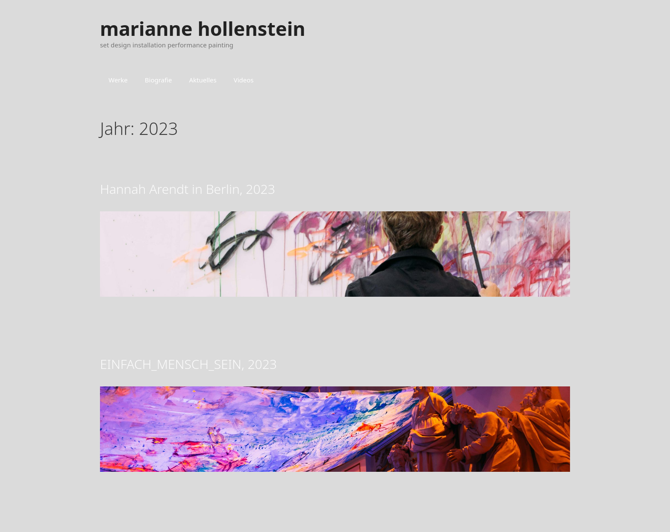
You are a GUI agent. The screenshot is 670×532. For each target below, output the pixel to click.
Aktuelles (203, 80)
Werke (118, 80)
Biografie (158, 80)
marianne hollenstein (202, 28)
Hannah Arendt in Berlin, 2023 (187, 189)
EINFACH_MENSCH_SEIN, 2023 (188, 364)
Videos (244, 80)
